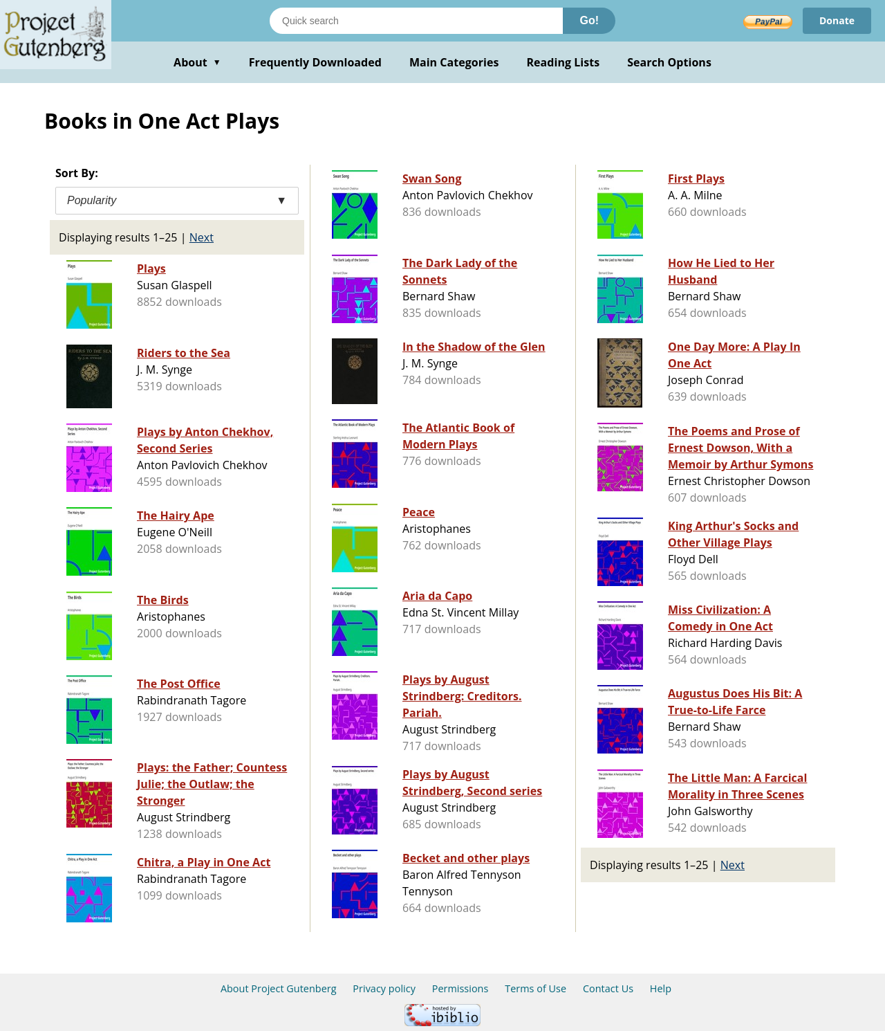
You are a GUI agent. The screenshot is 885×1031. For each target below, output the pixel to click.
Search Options (669, 62)
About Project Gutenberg (279, 988)
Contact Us (608, 988)
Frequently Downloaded (315, 62)
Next (201, 237)
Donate (837, 20)
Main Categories (454, 62)
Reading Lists (563, 62)
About (197, 62)
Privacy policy (384, 988)
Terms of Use (535, 988)
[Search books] (416, 21)
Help (660, 988)
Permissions (460, 988)
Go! (589, 20)
